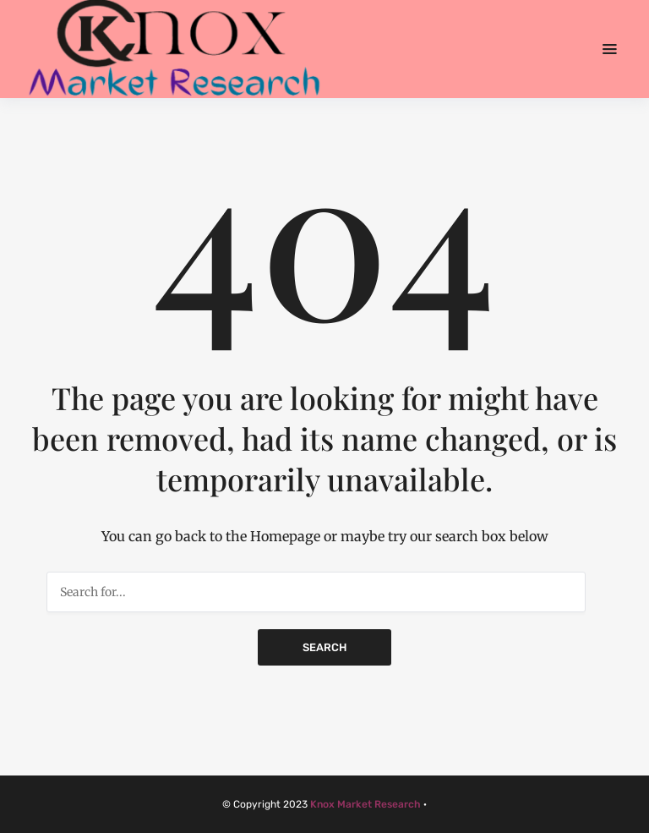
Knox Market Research (365, 804)
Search (324, 647)
